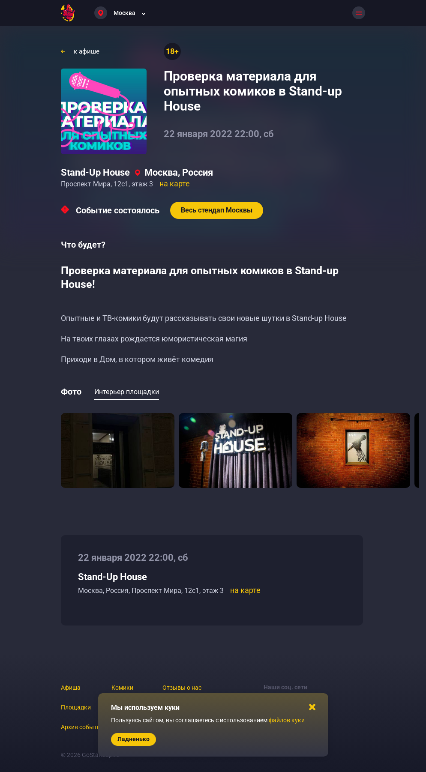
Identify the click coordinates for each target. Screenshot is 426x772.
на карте (174, 183)
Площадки (76, 707)
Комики (122, 687)
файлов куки (287, 720)
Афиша (71, 687)
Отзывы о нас (181, 687)
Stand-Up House (95, 172)
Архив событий (82, 727)
